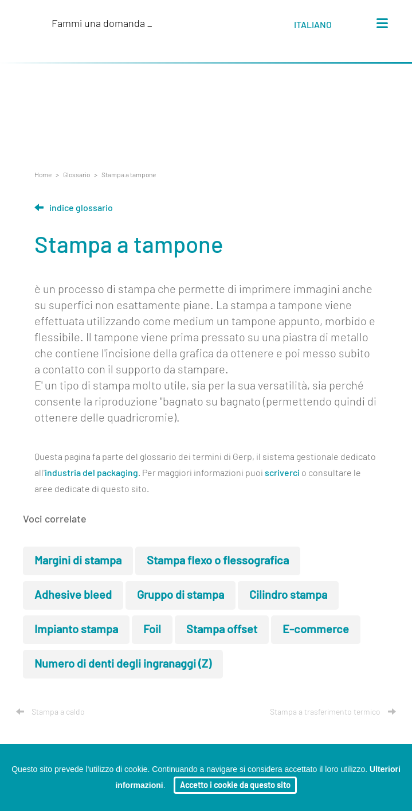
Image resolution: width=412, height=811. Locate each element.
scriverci (282, 473)
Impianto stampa (76, 629)
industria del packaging (91, 473)
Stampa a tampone (128, 174)
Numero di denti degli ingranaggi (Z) (122, 664)
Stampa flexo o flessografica (218, 561)
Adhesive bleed (73, 595)
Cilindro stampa (288, 595)
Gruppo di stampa (180, 595)
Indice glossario (73, 208)
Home (43, 174)
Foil (152, 629)
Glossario (76, 174)
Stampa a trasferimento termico (333, 712)
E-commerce (315, 629)
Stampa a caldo (50, 712)
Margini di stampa (77, 561)
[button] (323, 27)
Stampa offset (221, 629)
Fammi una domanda (102, 24)
